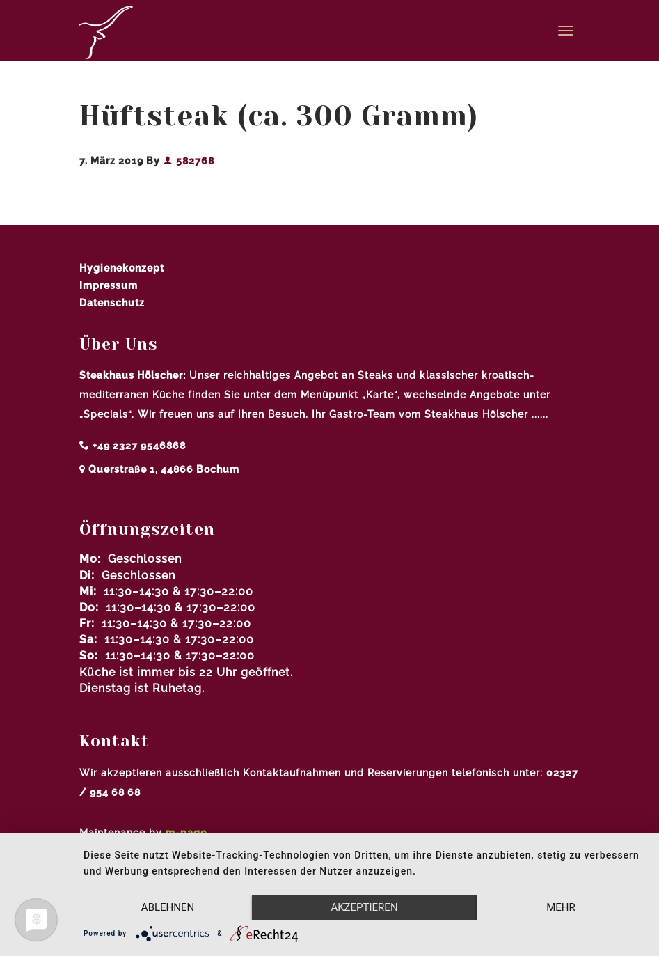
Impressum (108, 285)
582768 (188, 160)
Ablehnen (167, 907)
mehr (560, 907)
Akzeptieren (364, 907)
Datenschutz (112, 302)
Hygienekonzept (121, 268)
